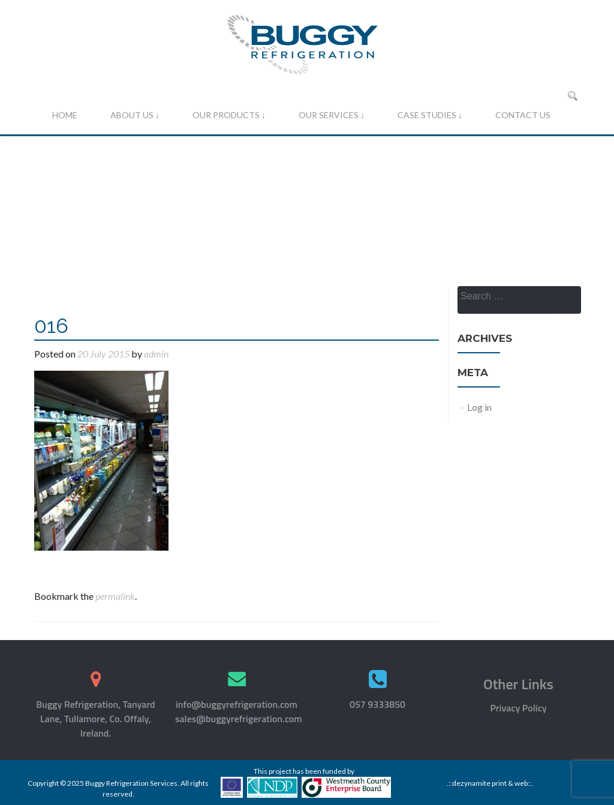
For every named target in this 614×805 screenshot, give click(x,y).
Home (64, 115)
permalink (115, 596)
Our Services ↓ (332, 115)
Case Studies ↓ (430, 115)
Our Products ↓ (229, 115)
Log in (479, 407)
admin (156, 353)
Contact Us (522, 115)
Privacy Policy (518, 708)
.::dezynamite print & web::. (490, 783)
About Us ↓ (134, 115)
